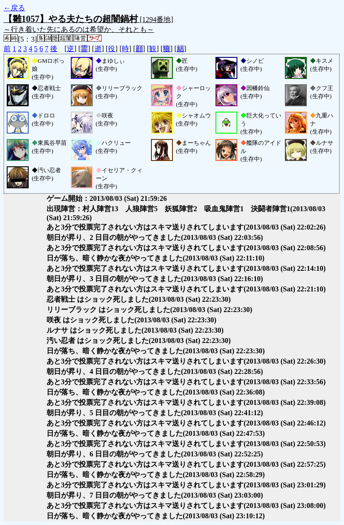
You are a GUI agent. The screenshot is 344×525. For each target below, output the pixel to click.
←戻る (14, 8)
